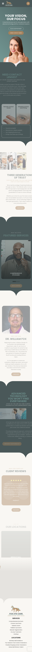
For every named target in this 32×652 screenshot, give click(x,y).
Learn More (23, 208)
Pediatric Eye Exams (16, 628)
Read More (16, 512)
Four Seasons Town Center (16, 643)
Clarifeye (16, 634)
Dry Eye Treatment (16, 632)
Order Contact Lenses (16, 33)
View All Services (16, 288)
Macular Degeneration (16, 630)
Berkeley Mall (16, 640)
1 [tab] (14, 284)
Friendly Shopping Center (16, 645)
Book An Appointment (16, 29)
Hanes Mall (16, 647)
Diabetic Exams (16, 625)
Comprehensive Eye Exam (16, 621)
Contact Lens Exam (16, 623)
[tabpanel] (16, 262)
